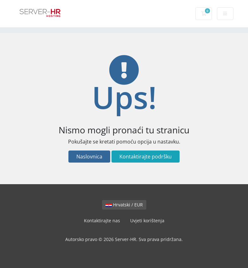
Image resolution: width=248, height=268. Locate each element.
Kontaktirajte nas (102, 221)
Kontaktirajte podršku (145, 156)
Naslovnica (89, 156)
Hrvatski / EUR (124, 205)
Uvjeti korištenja (147, 221)
